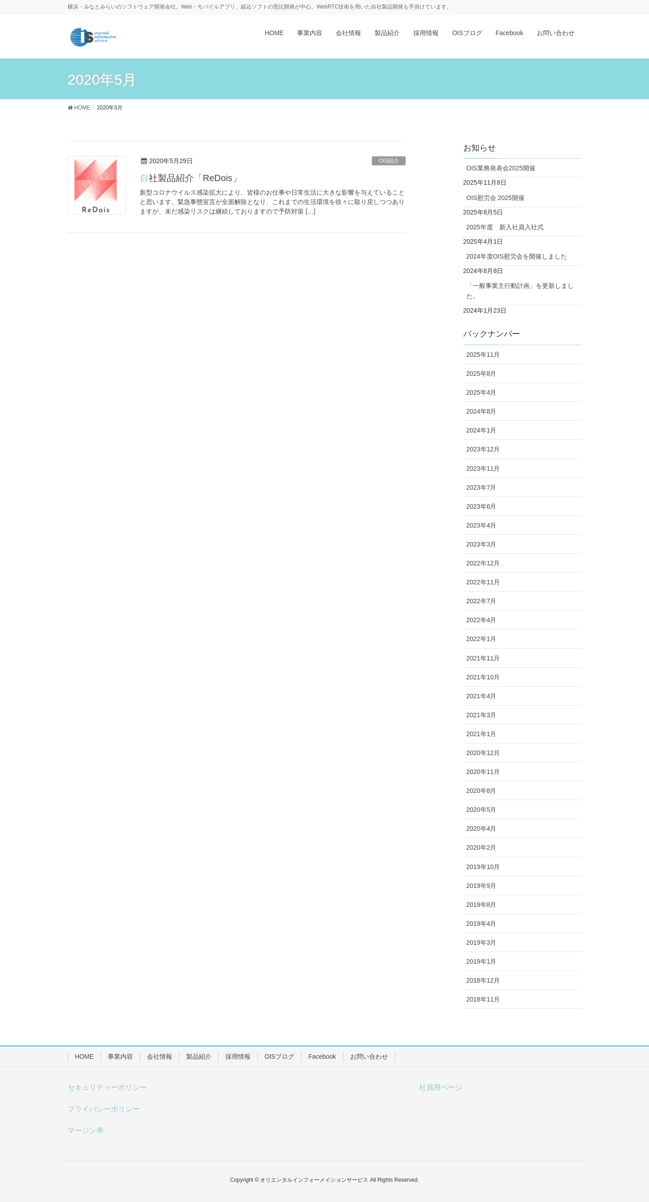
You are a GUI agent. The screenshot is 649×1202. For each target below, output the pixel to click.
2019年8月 (481, 904)
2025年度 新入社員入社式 (505, 227)
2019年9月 (481, 885)
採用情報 (238, 1056)
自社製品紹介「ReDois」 (191, 178)
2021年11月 (483, 658)
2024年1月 (481, 430)
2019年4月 (481, 923)
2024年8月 (481, 411)
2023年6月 (481, 506)
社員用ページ (440, 1087)
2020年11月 (483, 771)
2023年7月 (481, 487)
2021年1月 (481, 734)
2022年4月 (481, 620)
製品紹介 (198, 1056)
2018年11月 (483, 999)
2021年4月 (481, 696)
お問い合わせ (369, 1056)
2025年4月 (481, 392)
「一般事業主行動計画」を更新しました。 (520, 291)
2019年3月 (481, 942)
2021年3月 (481, 715)
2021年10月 (483, 677)
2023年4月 (481, 525)
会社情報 (159, 1056)
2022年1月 (481, 638)
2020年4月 (481, 828)
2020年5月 (481, 809)
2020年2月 (481, 847)
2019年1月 (481, 961)
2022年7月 (481, 601)
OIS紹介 (389, 161)
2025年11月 (483, 354)
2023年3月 (481, 544)
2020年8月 (481, 790)
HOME (84, 1056)
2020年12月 (483, 752)
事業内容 (120, 1056)
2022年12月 (483, 563)
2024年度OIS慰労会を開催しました (516, 256)
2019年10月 (483, 866)
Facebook (322, 1056)
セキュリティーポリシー (107, 1087)
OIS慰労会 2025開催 (495, 197)
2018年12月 (483, 980)
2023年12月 (483, 449)
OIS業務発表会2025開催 (500, 168)
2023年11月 (483, 468)
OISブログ (279, 1056)
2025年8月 (481, 373)
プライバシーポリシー (104, 1109)
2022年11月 (483, 582)
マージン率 (86, 1130)
